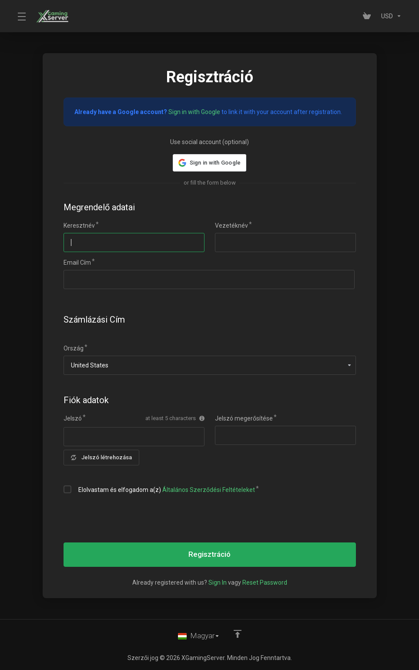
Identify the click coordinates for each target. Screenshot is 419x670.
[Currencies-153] (390, 16)
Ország (74, 348)
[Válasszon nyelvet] (199, 636)
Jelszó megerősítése (244, 418)
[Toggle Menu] (21, 16)
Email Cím (77, 262)
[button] (209, 163)
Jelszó (73, 418)
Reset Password (264, 582)
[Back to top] (237, 633)
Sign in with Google (194, 111)
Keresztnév (79, 225)
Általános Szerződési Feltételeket (208, 489)
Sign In (217, 582)
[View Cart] (368, 16)
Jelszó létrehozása (101, 457)
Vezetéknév (231, 225)
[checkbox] (67, 489)
